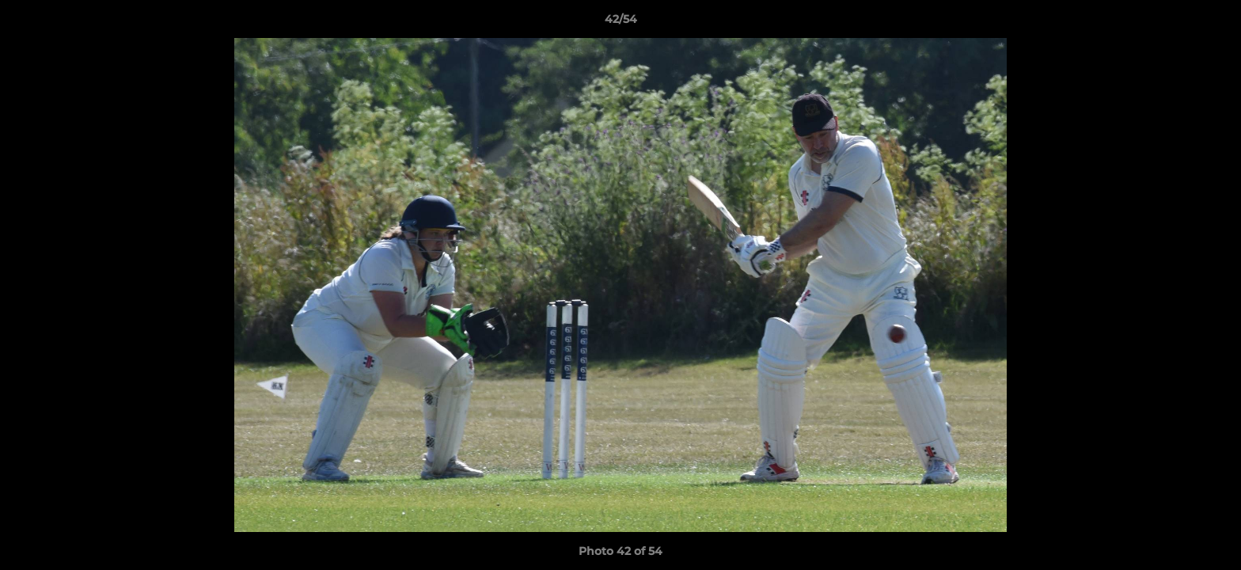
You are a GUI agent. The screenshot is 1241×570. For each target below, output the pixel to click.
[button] (1212, 23)
